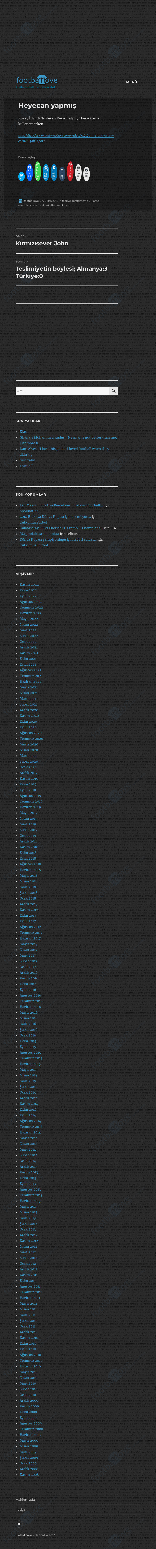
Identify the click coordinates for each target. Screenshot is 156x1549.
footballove (31, 200)
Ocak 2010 (28, 1395)
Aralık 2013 (28, 1166)
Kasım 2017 (29, 910)
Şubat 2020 (29, 761)
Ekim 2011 (28, 1281)
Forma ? (26, 466)
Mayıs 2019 (29, 813)
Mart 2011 (27, 1315)
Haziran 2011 (30, 1298)
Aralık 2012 (29, 1235)
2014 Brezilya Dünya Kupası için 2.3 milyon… (55, 517)
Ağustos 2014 (30, 1121)
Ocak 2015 (28, 1092)
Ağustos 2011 (30, 1286)
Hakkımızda (25, 1500)
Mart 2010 (28, 1383)
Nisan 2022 (29, 624)
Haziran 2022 (30, 613)
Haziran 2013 (30, 1201)
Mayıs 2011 (28, 1303)
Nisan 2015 (28, 1075)
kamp (96, 200)
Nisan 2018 (28, 881)
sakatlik (50, 205)
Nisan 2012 (28, 1246)
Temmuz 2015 (31, 1058)
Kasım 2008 (29, 1475)
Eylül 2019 (28, 790)
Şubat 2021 (28, 704)
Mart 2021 (28, 699)
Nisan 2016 (29, 1018)
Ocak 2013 (28, 1229)
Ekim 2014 (28, 1109)
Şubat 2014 (28, 1155)
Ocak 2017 (28, 967)
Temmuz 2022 (31, 607)
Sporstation (29, 511)
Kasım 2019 (29, 778)
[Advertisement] (78, 39)
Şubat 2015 (28, 1087)
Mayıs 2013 (28, 1206)
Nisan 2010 (28, 1378)
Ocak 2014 (28, 1161)
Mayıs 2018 (29, 875)
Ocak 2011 (27, 1326)
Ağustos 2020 (31, 733)
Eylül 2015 (28, 1047)
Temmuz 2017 (31, 933)
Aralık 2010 (29, 1332)
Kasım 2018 (29, 847)
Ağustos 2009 (31, 1423)
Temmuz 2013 (31, 1195)
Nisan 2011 (28, 1309)
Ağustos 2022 (31, 602)
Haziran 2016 (30, 1007)
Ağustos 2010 (30, 1355)
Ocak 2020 (28, 767)
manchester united (31, 205)
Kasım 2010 (29, 1338)
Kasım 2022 (29, 584)
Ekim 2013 (28, 1178)
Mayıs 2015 (29, 1069)
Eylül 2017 (28, 921)
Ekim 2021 (28, 659)
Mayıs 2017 (28, 944)
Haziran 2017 (30, 938)
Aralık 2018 (29, 841)
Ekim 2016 (28, 984)
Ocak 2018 (28, 898)
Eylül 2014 (28, 1115)
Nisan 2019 (29, 818)
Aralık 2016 (29, 972)
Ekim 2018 (28, 853)
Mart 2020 (28, 756)
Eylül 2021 (28, 664)
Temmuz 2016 (31, 1001)
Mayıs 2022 (29, 619)
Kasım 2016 (29, 978)
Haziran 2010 (30, 1366)
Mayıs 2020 (29, 744)
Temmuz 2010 (31, 1360)
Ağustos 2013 (30, 1189)
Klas (23, 432)
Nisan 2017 (28, 950)
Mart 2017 (28, 955)
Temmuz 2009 (31, 1429)
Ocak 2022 (28, 641)
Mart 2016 (28, 1024)
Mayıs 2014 (29, 1138)
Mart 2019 (28, 824)
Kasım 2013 (29, 1172)
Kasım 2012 (29, 1241)
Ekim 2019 (28, 784)
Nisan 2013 (28, 1212)
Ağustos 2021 (30, 670)
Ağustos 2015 (30, 1052)
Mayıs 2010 (29, 1372)
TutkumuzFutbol (33, 522)
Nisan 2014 (28, 1144)
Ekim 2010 (28, 1343)
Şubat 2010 (28, 1389)
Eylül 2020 (28, 727)
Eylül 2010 (28, 1349)
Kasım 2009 (29, 1406)
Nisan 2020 (29, 750)
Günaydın (27, 460)
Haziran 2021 (30, 681)
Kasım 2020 (29, 716)
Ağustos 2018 (30, 864)
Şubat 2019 (29, 830)
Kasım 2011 (29, 1275)
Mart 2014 (28, 1149)
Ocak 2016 (28, 1035)
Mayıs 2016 (29, 1012)
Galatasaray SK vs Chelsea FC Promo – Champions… (61, 528)
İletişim (22, 1510)
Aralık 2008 (29, 1469)
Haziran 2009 (31, 1435)
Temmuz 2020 (31, 738)
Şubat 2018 (28, 893)
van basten (64, 205)
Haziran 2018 (30, 870)
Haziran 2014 (30, 1132)
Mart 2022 (28, 630)
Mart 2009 (28, 1452)
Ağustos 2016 (30, 995)
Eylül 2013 (28, 1184)
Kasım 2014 (29, 1104)
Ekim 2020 (28, 721)
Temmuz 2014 (31, 1127)
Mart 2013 (28, 1218)
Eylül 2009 (28, 1418)
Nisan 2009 (29, 1446)
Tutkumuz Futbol (34, 545)
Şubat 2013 (28, 1224)
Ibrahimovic (80, 200)
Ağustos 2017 (30, 927)
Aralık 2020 (29, 710)
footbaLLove (24, 1535)
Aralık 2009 (29, 1400)
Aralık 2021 (29, 647)
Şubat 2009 (29, 1457)
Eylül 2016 (28, 990)
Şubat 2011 (28, 1321)
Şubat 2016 (29, 1030)
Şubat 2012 (28, 1258)
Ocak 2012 (28, 1263)
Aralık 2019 (29, 773)
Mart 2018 (28, 887)
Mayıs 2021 (29, 687)
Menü (131, 82)
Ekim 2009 (28, 1412)
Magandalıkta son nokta (39, 534)
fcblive (66, 200)
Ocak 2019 (28, 835)
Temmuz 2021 (31, 676)
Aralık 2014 (29, 1098)
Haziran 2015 (30, 1064)
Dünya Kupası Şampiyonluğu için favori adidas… (58, 539)
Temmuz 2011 (31, 1292)
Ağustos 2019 (30, 796)
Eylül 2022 (28, 596)
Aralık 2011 (28, 1269)
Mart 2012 (28, 1252)
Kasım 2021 (29, 653)
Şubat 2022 (29, 636)
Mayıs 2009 (29, 1440)
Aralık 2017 (28, 904)
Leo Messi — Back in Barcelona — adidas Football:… (62, 505)
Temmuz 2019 (31, 801)
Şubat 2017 (28, 961)
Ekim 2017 (28, 915)
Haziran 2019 (30, 807)
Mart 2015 (28, 1081)
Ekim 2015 (28, 1041)
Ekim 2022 (28, 590)
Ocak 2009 (28, 1463)
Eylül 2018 (28, 858)
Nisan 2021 (28, 693)
